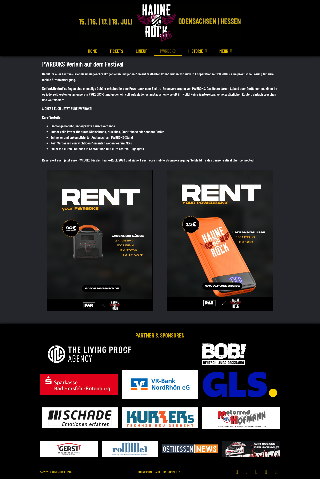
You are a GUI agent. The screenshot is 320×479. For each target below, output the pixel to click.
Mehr (225, 51)
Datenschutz (175, 472)
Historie (197, 51)
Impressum (142, 472)
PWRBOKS (168, 51)
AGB (157, 472)
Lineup (141, 51)
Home (92, 51)
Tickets (116, 51)
